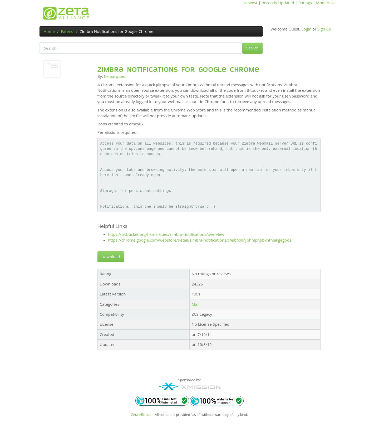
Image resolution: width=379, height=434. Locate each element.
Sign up (324, 29)
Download (110, 256)
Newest (250, 2)
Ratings (305, 2)
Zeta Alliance (141, 414)
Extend (67, 31)
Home (49, 31)
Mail (195, 304)
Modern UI (326, 2)
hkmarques (114, 76)
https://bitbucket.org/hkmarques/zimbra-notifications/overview (166, 234)
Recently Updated (278, 2)
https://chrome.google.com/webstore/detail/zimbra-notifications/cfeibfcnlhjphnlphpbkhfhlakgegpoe (200, 240)
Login (306, 29)
